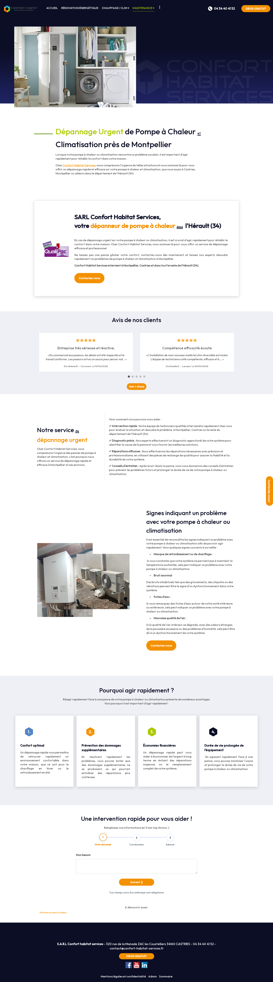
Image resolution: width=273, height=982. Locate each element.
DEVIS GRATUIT (256, 8)
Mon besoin (83, 871)
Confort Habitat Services (79, 165)
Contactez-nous (89, 278)
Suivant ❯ (136, 898)
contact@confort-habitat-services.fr (136, 948)
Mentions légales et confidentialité (123, 976)
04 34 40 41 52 (203, 944)
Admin (152, 976)
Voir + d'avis (136, 386)
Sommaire (165, 976)
